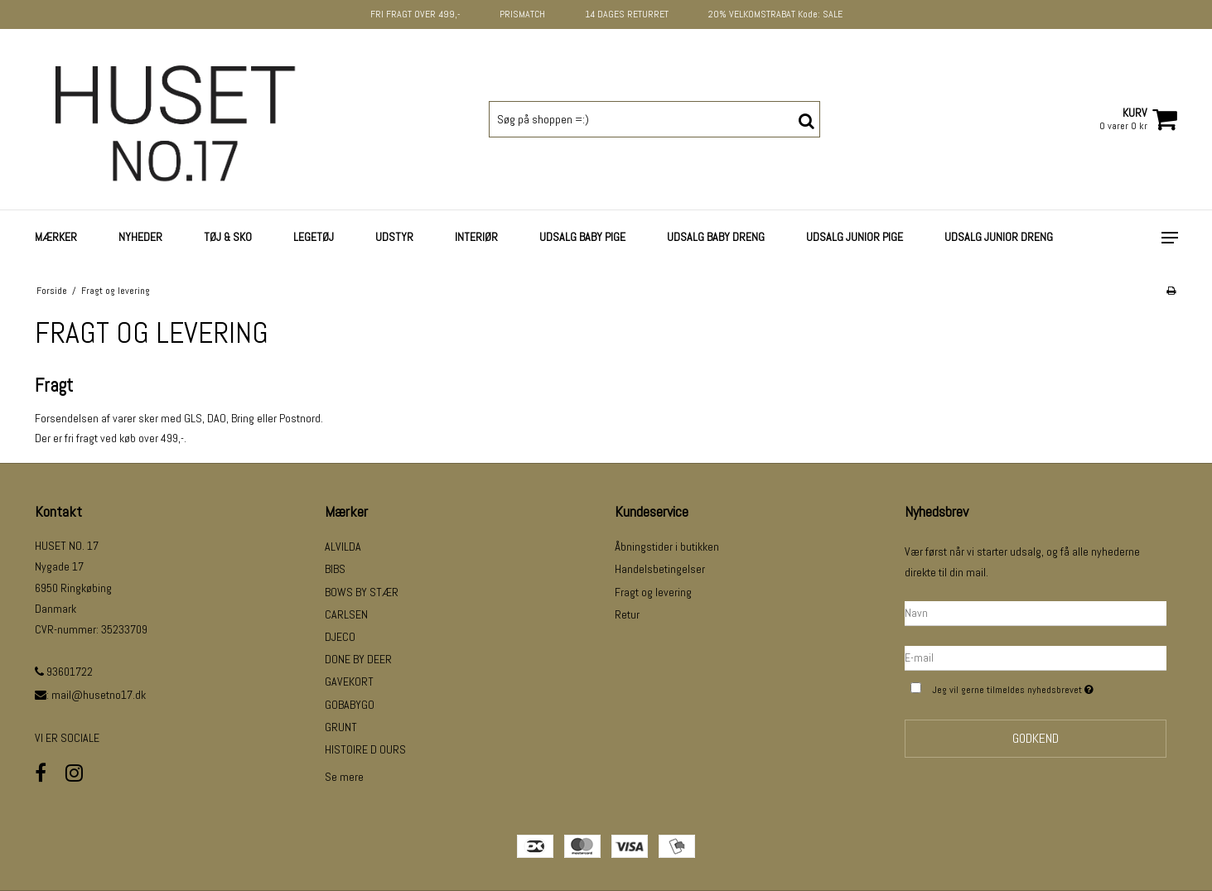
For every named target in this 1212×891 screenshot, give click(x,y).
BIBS (335, 568)
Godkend (1035, 738)
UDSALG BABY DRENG (716, 236)
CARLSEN (346, 614)
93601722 (64, 671)
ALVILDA (343, 546)
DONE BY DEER (358, 659)
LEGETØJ (313, 236)
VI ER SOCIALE (67, 737)
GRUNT (341, 727)
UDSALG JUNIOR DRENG (998, 236)
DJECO (340, 636)
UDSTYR (394, 236)
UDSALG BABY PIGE (582, 236)
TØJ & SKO (228, 236)
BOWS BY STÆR (361, 592)
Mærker (56, 236)
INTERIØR (476, 236)
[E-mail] (1035, 656)
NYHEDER (140, 236)
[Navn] (1035, 611)
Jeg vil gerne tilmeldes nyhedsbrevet (1049, 688)
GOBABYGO (349, 704)
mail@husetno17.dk (98, 694)
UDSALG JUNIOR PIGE (854, 236)
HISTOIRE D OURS (365, 749)
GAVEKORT (349, 681)
